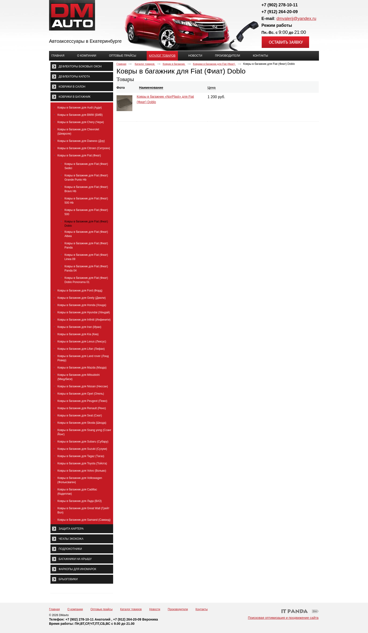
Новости (154, 609)
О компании (75, 609)
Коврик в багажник (174, 63)
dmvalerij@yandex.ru (296, 18)
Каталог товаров (162, 55)
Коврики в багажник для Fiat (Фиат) (214, 63)
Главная (121, 63)
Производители (178, 609)
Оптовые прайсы (102, 609)
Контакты (202, 609)
